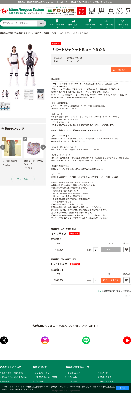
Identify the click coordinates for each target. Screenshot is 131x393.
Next (43, 147)
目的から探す (73, 22)
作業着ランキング (12, 128)
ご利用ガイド (101, 11)
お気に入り (120, 11)
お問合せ (92, 11)
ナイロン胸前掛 (10, 160)
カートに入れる (112, 280)
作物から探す (89, 22)
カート (127, 11)
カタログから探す (106, 22)
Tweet (127, 295)
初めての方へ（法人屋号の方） (15, 377)
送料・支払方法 (106, 381)
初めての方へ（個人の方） (13, 372)
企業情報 (5, 381)
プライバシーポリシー (44, 372)
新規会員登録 (105, 377)
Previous (2, 147)
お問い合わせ (73, 377)
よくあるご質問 (74, 372)
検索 (42, 23)
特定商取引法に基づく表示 (46, 377)
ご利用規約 (39, 381)
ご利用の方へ (73, 381)
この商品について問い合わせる (116, 290)
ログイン (111, 11)
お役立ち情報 (122, 22)
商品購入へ (122, 69)
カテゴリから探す (57, 22)
